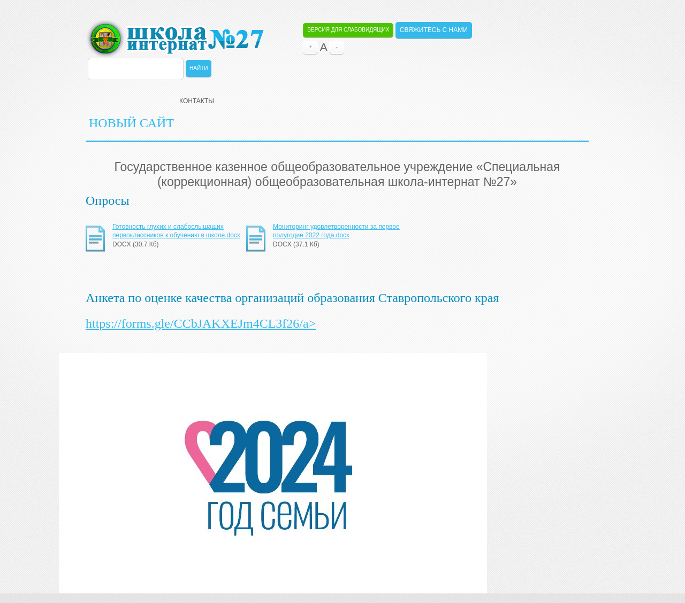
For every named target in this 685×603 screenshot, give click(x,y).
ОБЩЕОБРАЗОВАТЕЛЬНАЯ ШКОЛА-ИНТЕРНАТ (175, 38)
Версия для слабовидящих (348, 30)
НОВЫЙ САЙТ (131, 123)
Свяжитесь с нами (434, 30)
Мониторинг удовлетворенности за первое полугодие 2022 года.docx (336, 231)
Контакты (196, 101)
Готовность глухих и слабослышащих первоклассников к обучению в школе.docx (176, 231)
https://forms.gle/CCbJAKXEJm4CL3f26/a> (201, 323)
